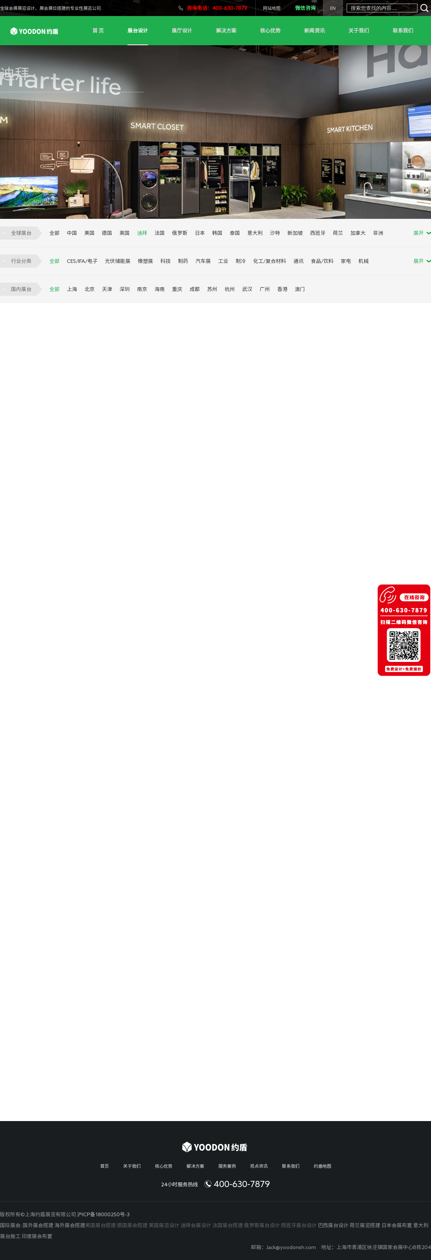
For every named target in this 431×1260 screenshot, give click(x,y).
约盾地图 (322, 1166)
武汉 (247, 289)
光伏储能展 (117, 261)
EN (333, 8)
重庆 (177, 289)
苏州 (212, 289)
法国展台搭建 (227, 1225)
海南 (160, 289)
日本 (200, 233)
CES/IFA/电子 (82, 261)
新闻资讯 (314, 30)
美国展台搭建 (100, 1225)
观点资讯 (259, 1166)
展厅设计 (182, 30)
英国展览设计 (164, 1225)
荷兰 (338, 233)
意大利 (255, 233)
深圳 (124, 289)
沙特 (275, 233)
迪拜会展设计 (195, 1225)
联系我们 (403, 30)
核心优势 (270, 30)
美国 (89, 233)
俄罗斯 (179, 233)
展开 (418, 233)
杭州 (230, 289)
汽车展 (203, 261)
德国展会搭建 (132, 1225)
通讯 (298, 261)
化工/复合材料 (269, 261)
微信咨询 (305, 8)
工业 (223, 261)
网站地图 (272, 8)
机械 (363, 261)
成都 (195, 289)
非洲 (378, 233)
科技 (165, 261)
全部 (54, 233)
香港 (282, 289)
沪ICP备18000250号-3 (103, 1214)
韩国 (217, 233)
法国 (160, 233)
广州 (265, 289)
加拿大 (358, 233)
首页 (104, 1166)
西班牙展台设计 (299, 1225)
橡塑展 (145, 261)
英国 (124, 233)
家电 (346, 261)
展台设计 (137, 30)
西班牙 (317, 233)
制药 (183, 261)
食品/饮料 (322, 261)
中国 (72, 233)
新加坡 (295, 233)
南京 (142, 289)
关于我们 (358, 30)
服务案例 (227, 1166)
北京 (89, 289)
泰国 (235, 233)
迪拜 (142, 233)
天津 (107, 289)
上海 (72, 289)
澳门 (300, 289)
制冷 (241, 261)
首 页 (98, 30)
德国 (107, 233)
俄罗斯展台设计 (262, 1225)
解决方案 (226, 30)
